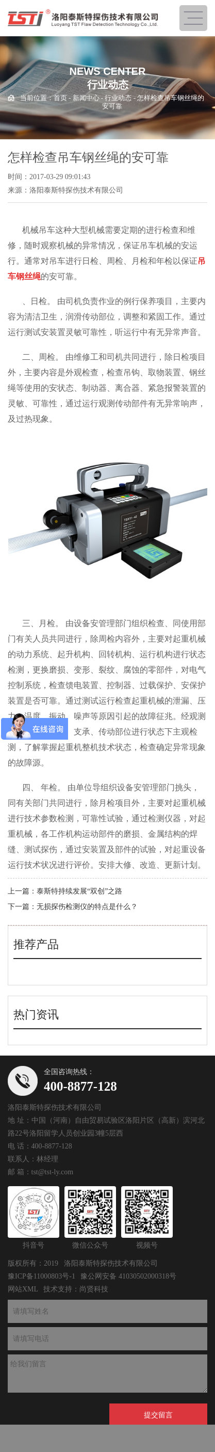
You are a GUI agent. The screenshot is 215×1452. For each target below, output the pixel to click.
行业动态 (118, 98)
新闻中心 (86, 98)
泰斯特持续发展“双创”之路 (79, 891)
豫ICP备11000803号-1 (41, 1276)
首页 (60, 98)
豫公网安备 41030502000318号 (128, 1276)
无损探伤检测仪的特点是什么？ (87, 907)
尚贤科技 (93, 1289)
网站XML (23, 1289)
